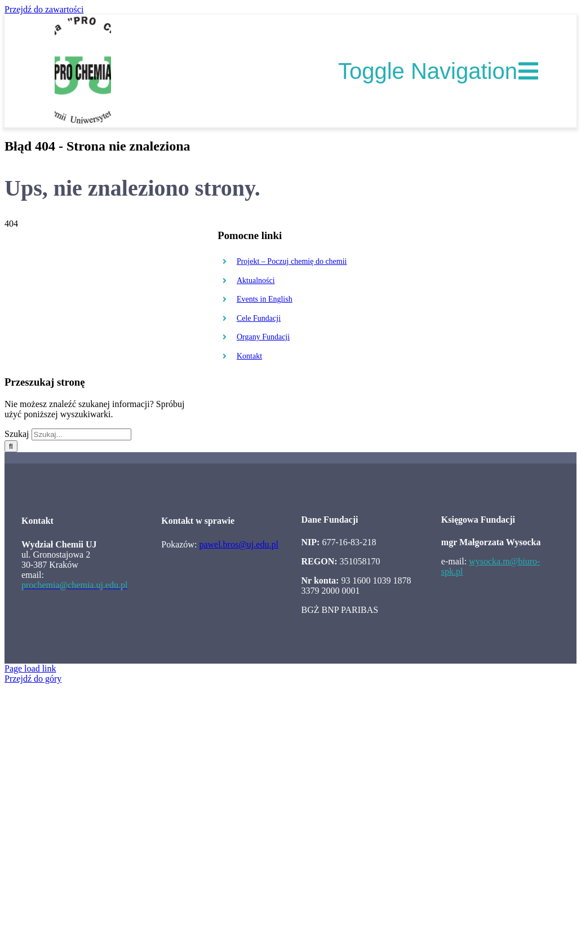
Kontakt (249, 356)
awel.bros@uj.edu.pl (240, 544)
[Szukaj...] (81, 434)
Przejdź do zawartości (44, 9)
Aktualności (256, 280)
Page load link (30, 668)
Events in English (264, 299)
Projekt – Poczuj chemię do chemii (292, 261)
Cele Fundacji (259, 318)
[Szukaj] (11, 446)
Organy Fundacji (263, 337)
